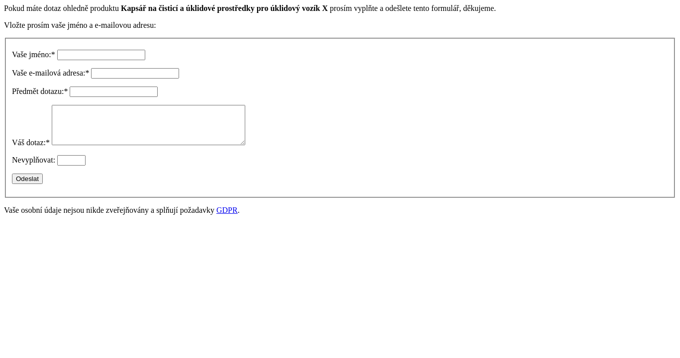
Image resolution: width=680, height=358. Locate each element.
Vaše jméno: (33, 54)
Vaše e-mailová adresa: (50, 73)
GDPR (227, 217)
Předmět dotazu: (40, 91)
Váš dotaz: (31, 150)
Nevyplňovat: (33, 167)
